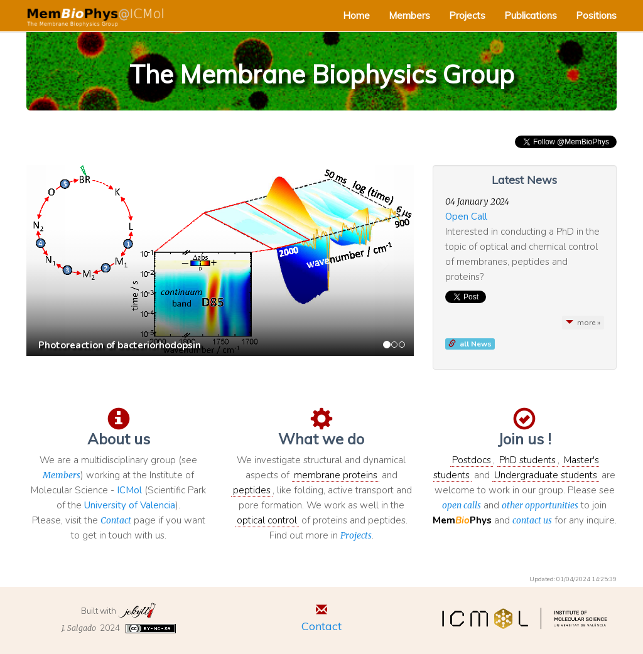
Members (409, 15)
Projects (467, 15)
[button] (55, 260)
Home (356, 15)
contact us (532, 520)
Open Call (466, 216)
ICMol (129, 490)
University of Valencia (129, 505)
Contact (115, 520)
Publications (530, 15)
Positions (596, 15)
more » (583, 323)
